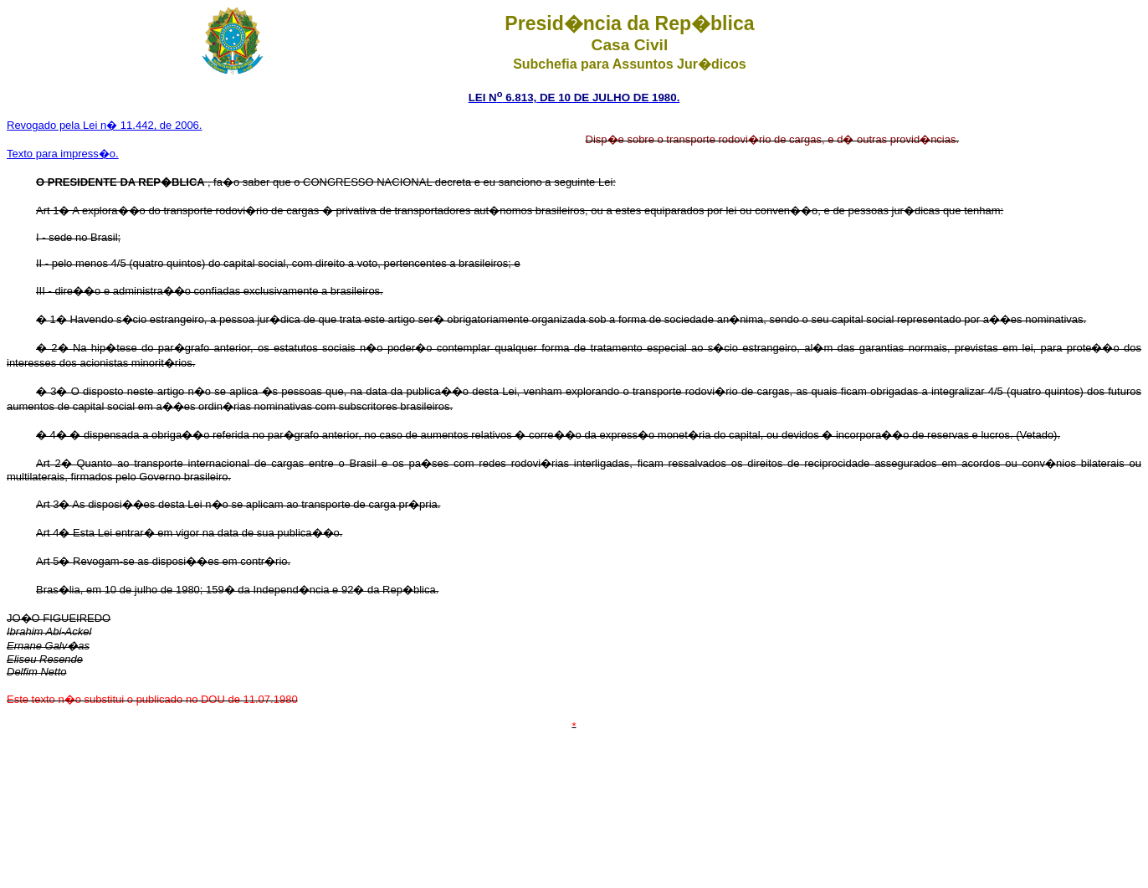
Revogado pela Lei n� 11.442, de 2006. (104, 125)
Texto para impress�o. (63, 153)
